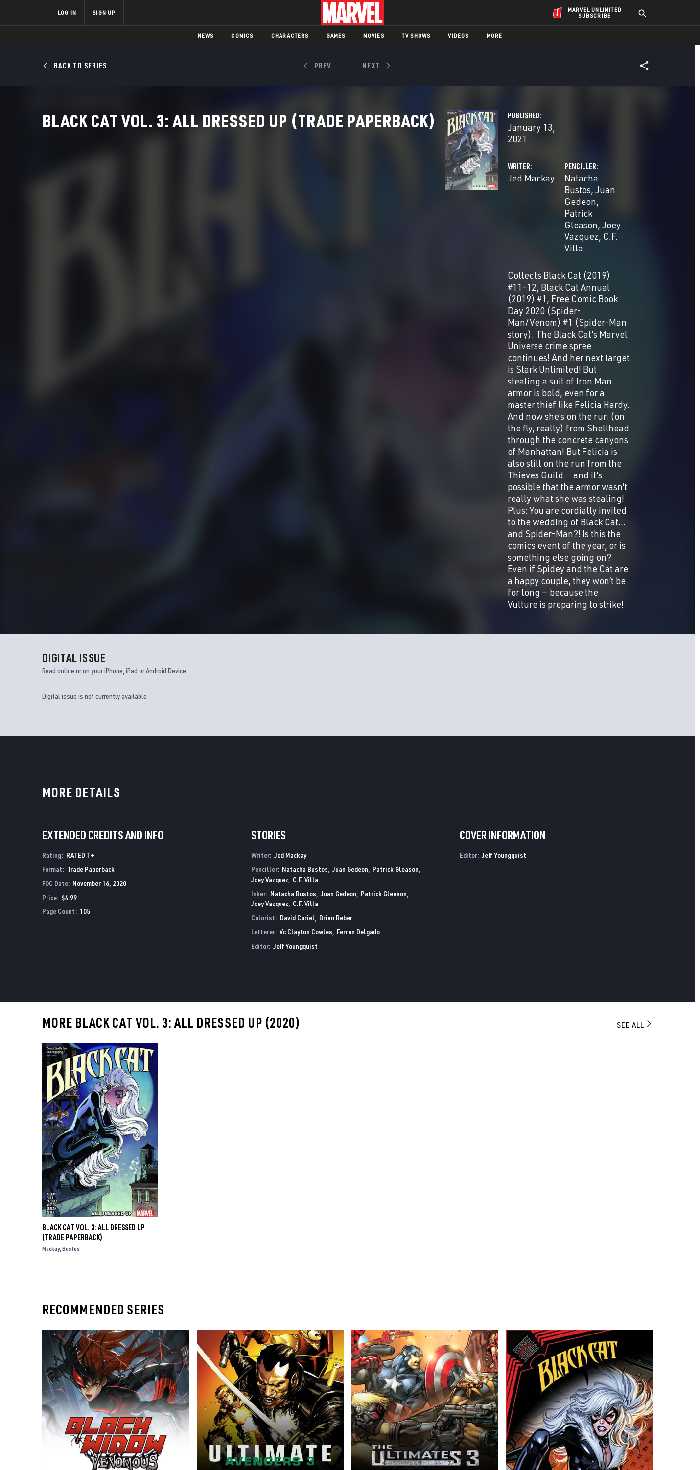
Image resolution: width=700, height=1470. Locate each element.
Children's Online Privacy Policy (381, 1446)
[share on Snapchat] (565, 1385)
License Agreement (457, 1446)
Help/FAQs (140, 1353)
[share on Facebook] (539, 1364)
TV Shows (416, 35)
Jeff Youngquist (295, 708)
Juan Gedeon (517, 209)
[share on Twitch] (619, 1385)
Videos (458, 35)
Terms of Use (119, 1446)
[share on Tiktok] (538, 1405)
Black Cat (522, 1250)
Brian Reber (335, 680)
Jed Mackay (248, 209)
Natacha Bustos (454, 209)
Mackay (51, 1011)
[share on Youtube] (538, 1385)
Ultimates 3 (370, 1250)
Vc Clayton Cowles (306, 694)
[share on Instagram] (592, 1364)
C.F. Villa (500, 220)
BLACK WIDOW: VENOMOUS (81, 1250)
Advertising (237, 1339)
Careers (137, 1368)
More (495, 35)
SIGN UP (104, 12)
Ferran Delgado (358, 694)
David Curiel (297, 680)
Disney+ (230, 1353)
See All (635, 787)
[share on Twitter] (565, 1364)
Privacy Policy (164, 1446)
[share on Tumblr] (619, 1364)
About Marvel (146, 1339)
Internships (143, 1382)
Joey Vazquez (450, 220)
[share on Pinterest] (592, 1385)
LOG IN (67, 12)
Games (336, 35)
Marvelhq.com (241, 1368)
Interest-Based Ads (518, 1446)
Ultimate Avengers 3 (230, 1250)
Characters (290, 35)
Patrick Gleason (579, 209)
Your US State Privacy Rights (229, 1446)
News (206, 35)
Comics (242, 35)
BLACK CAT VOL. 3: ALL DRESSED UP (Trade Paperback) (93, 995)
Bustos (71, 1011)
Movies (373, 35)
